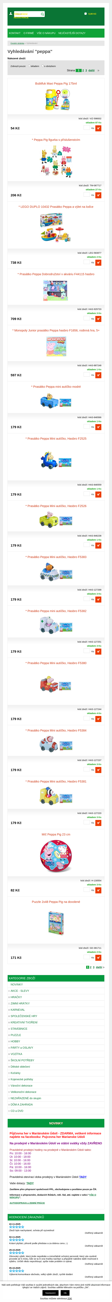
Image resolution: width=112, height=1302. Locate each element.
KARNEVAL (18, 1009)
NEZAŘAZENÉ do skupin (26, 1098)
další (91, 70)
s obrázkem (50, 66)
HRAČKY (16, 997)
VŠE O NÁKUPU (46, 33)
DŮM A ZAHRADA (22, 1104)
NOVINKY (17, 984)
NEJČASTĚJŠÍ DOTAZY (71, 33)
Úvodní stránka (17, 43)
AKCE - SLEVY (20, 990)
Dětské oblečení (20, 1066)
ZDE (69, 1298)
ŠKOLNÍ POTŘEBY (22, 1060)
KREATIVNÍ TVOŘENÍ (24, 1022)
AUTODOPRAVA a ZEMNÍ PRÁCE (27, 1203)
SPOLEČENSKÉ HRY (24, 1016)
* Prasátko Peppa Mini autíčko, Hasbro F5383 (56, 557)
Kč (92, 13)
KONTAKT (15, 33)
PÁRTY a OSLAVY (22, 1047)
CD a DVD (17, 1110)
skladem (36, 66)
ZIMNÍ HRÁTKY (20, 1003)
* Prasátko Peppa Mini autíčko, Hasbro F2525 (56, 438)
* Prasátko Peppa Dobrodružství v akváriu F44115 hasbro (56, 274)
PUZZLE (16, 1035)
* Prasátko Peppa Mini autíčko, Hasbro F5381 (56, 781)
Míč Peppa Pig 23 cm (56, 834)
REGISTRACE (21, 17)
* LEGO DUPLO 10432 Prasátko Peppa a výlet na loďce (56, 206)
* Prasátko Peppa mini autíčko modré (56, 386)
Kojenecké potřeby (22, 1079)
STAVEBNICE (19, 1028)
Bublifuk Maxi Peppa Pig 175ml (56, 83)
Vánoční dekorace (21, 1085)
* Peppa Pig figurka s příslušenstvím (56, 139)
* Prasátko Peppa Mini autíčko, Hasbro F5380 (56, 663)
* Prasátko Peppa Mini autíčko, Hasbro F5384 (56, 730)
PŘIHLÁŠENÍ (20, 14)
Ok (65, 1293)
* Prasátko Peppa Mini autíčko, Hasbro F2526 (56, 506)
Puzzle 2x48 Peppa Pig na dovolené (56, 901)
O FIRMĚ (29, 33)
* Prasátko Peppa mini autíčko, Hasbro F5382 (56, 611)
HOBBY (15, 1041)
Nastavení (50, 1293)
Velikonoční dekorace (23, 1091)
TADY (30, 1183)
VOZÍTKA (16, 1054)
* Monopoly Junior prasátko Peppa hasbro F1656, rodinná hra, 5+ (56, 330)
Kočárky (15, 1073)
